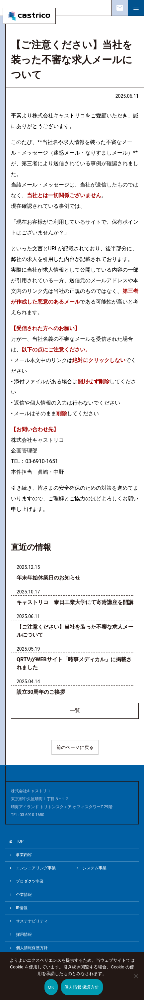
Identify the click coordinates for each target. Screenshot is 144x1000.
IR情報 (22, 908)
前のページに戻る (75, 747)
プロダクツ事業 (30, 881)
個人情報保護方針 (32, 947)
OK (51, 987)
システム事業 (95, 868)
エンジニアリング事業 (36, 868)
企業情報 (24, 894)
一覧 (75, 710)
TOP (20, 841)
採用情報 (24, 934)
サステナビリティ (32, 921)
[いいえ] (135, 981)
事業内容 (24, 854)
